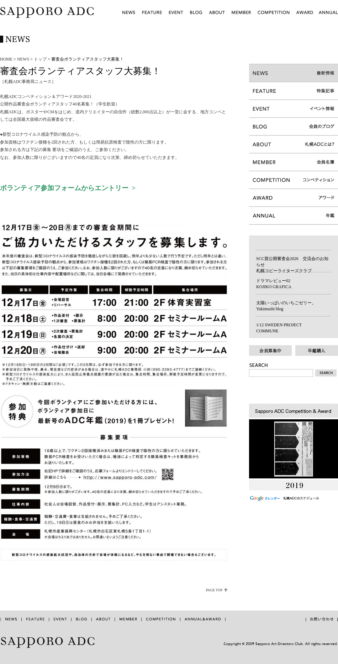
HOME (6, 59)
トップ (40, 59)
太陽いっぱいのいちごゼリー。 (286, 302)
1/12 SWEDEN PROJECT (279, 324)
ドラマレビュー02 (273, 280)
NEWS (23, 59)
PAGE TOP (214, 590)
